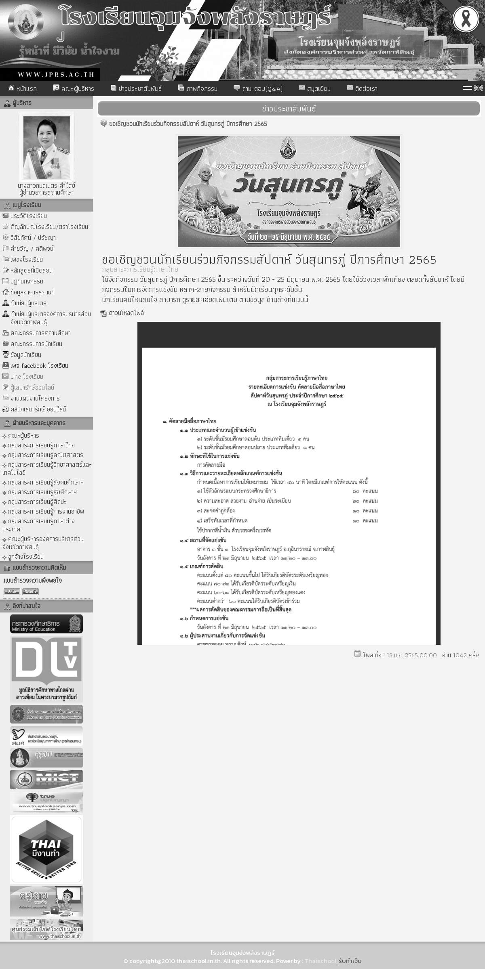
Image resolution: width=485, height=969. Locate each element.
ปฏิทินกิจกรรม (27, 281)
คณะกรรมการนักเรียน (36, 344)
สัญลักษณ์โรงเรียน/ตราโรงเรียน (49, 227)
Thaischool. (320, 960)
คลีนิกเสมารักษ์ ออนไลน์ (38, 409)
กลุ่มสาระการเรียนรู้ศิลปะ (34, 501)
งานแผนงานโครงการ (35, 398)
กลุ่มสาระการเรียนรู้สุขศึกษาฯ (39, 491)
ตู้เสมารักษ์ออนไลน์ (32, 387)
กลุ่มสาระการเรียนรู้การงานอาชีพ (43, 511)
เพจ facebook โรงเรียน (39, 366)
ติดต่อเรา (362, 88)
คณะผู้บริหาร (73, 88)
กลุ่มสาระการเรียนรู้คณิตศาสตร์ (42, 454)
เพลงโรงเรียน (27, 259)
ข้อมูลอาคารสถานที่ (33, 292)
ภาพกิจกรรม (197, 88)
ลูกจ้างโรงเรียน (23, 556)
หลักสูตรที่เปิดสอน (32, 270)
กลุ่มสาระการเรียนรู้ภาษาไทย (38, 444)
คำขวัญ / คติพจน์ (32, 248)
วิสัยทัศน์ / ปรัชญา (33, 238)
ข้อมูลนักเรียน (26, 355)
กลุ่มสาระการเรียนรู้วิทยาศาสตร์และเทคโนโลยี (47, 468)
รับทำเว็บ (350, 960)
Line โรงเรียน (27, 376)
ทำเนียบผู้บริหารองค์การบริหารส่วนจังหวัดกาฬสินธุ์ (51, 318)
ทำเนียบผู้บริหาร (28, 303)
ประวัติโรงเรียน (29, 216)
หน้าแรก (22, 88)
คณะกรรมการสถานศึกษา (41, 333)
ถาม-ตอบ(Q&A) (258, 88)
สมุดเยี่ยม (315, 88)
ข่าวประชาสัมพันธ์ (136, 88)
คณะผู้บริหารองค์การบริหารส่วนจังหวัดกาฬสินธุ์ (43, 542)
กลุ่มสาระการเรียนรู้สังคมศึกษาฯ (43, 482)
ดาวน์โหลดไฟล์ (126, 313)
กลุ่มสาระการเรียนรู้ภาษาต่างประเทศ (38, 524)
